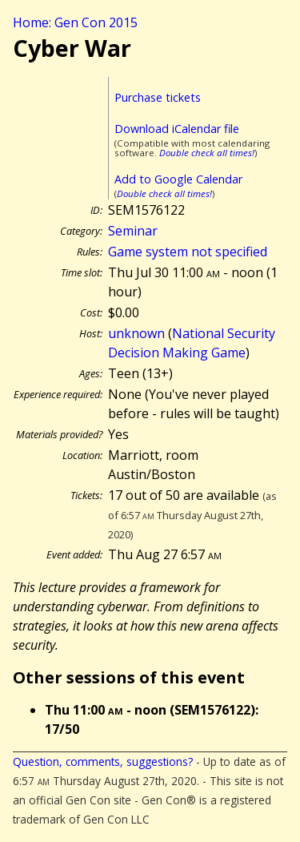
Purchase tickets (157, 97)
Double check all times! (206, 153)
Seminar (133, 231)
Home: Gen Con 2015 (75, 22)
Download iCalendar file (176, 128)
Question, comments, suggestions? (103, 761)
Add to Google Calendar (178, 179)
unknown (136, 333)
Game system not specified (187, 251)
